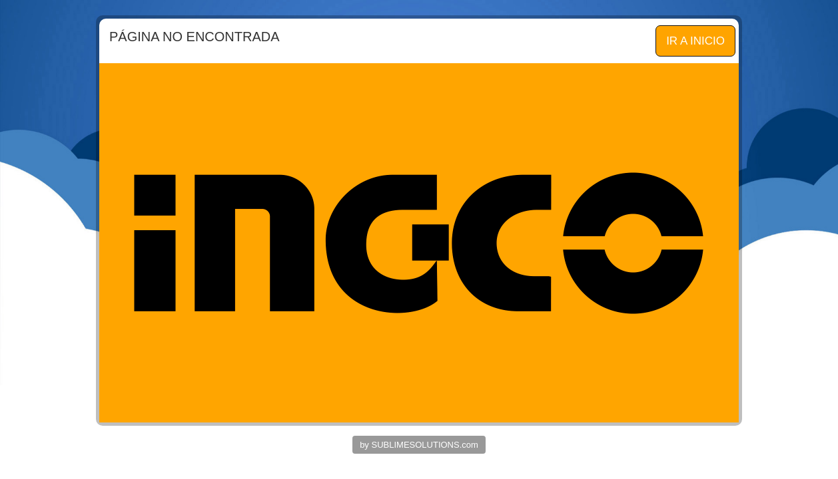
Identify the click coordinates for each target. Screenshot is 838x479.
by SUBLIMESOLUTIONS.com (419, 445)
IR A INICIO (695, 41)
